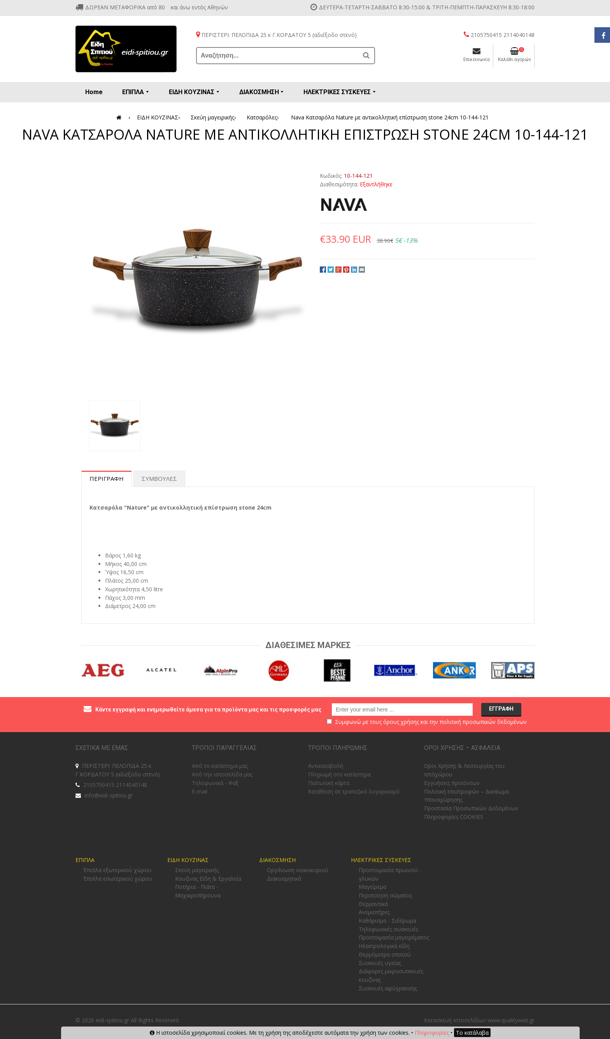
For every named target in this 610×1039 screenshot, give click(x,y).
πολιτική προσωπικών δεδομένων (483, 721)
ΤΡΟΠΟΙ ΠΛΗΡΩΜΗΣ (337, 748)
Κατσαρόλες (264, 117)
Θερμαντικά (373, 904)
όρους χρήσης (401, 721)
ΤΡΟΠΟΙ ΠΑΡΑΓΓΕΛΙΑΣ (224, 748)
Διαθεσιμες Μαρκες (308, 645)
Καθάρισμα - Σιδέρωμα (387, 920)
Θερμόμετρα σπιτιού (385, 954)
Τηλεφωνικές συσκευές (388, 929)
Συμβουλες (159, 478)
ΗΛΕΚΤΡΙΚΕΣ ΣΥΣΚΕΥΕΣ (381, 860)
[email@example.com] (402, 709)
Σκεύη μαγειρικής (214, 117)
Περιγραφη (106, 478)
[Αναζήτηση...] (278, 55)
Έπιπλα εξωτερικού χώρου (117, 870)
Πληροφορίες (432, 1032)
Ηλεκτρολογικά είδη (384, 946)
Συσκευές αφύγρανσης (388, 988)
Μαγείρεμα (372, 886)
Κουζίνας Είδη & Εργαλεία (208, 878)
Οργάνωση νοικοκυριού (297, 870)
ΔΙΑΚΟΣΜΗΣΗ (277, 860)
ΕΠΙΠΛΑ (85, 860)
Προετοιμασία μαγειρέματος (394, 937)
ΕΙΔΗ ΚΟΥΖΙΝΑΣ (159, 117)
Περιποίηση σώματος (385, 895)
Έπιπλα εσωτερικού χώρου (117, 878)
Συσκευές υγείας (380, 963)
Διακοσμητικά (284, 878)
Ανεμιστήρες (374, 912)
